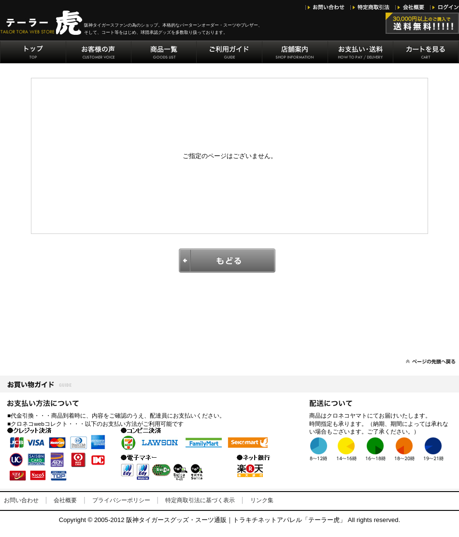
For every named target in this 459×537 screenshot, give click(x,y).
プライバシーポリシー (121, 500)
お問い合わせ (21, 500)
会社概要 (65, 500)
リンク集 (261, 500)
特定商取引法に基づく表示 (200, 500)
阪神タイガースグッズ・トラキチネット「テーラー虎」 (42, 23)
